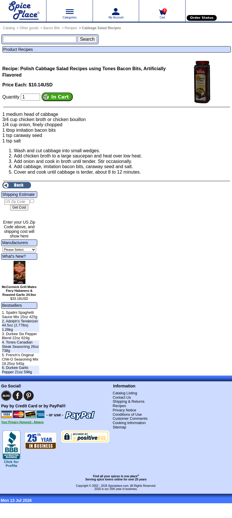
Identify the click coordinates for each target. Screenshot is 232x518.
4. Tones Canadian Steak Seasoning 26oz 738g (20, 346)
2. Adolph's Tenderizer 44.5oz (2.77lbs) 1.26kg (20, 325)
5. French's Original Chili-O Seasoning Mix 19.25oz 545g (20, 359)
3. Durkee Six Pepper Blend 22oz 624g (19, 336)
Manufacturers (15, 242)
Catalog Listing (125, 393)
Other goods (29, 28)
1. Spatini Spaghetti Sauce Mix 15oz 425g (19, 314)
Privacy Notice (124, 410)
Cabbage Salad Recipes (101, 28)
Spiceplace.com (118, 485)
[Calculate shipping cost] (19, 208)
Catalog (9, 28)
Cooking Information (129, 423)
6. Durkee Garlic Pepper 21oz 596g (17, 369)
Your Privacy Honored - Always (22, 422)
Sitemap (119, 427)
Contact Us (122, 397)
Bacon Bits (51, 28)
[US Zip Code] (16, 202)
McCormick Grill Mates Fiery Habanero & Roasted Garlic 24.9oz (19, 291)
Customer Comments (130, 418)
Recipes (71, 28)
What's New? (14, 256)
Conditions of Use (127, 414)
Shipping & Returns (128, 401)
